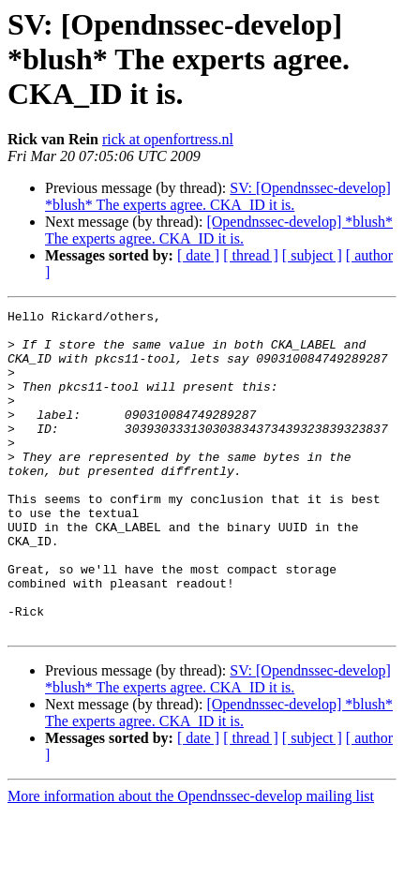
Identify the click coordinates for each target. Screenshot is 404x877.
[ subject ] (312, 255)
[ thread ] (250, 255)
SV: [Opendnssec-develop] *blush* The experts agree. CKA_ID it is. (218, 196)
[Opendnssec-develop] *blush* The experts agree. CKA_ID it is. (219, 230)
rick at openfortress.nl (167, 139)
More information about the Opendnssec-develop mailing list (190, 861)
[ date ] (198, 255)
